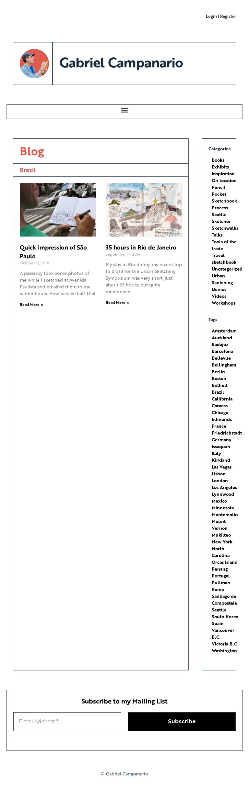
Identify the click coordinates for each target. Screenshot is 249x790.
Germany (221, 439)
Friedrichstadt (227, 432)
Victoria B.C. (225, 643)
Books (218, 160)
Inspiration (223, 173)
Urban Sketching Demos (222, 282)
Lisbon (219, 473)
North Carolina (221, 552)
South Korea (225, 616)
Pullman (221, 582)
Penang (220, 568)
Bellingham (224, 364)
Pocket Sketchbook (224, 197)
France (219, 426)
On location (224, 180)
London (220, 480)
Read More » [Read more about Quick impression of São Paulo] (31, 304)
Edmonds (222, 419)
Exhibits (220, 166)
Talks (217, 234)
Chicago (220, 412)
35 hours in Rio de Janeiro (141, 247)
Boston (219, 378)
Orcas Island (225, 562)
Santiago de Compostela (224, 599)
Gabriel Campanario (121, 62)
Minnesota (223, 507)
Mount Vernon (220, 524)
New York (222, 541)
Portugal (221, 575)
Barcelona (222, 351)
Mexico (219, 500)
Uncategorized (227, 268)
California (222, 398)
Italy (216, 453)
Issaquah (221, 446)
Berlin (218, 371)
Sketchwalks (225, 228)
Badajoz (220, 344)
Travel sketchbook (224, 258)
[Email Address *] (67, 721)
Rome (218, 589)
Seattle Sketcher (221, 218)
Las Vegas (221, 466)
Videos (219, 296)
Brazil (218, 392)
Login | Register (221, 16)
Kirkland (221, 460)
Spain (218, 623)
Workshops (223, 302)
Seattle (219, 609)
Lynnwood (223, 494)
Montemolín (225, 514)
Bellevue (221, 357)
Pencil (218, 187)
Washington (224, 650)
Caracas (220, 405)
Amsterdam (224, 330)
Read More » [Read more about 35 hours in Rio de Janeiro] (117, 302)
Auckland (222, 337)
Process (220, 207)
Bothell (220, 385)
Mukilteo (221, 534)
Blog (32, 151)
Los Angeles (224, 487)
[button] (124, 110)
